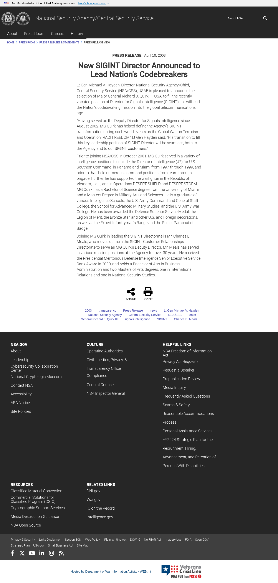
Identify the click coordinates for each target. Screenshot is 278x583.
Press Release (130, 310)
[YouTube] (32, 554)
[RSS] (61, 554)
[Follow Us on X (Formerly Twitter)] (22, 554)
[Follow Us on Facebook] (12, 554)
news (150, 310)
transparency (104, 310)
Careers (57, 33)
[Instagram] (51, 554)
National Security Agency (102, 315)
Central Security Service (142, 315)
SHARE (131, 294)
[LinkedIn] (41, 554)
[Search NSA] (243, 18)
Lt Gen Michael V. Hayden (178, 310)
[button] (94, 3)
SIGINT (159, 319)
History (77, 33)
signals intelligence (134, 319)
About (12, 33)
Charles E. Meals (182, 319)
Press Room (34, 33)
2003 (85, 310)
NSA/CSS (172, 315)
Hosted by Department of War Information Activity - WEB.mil (111, 571)
